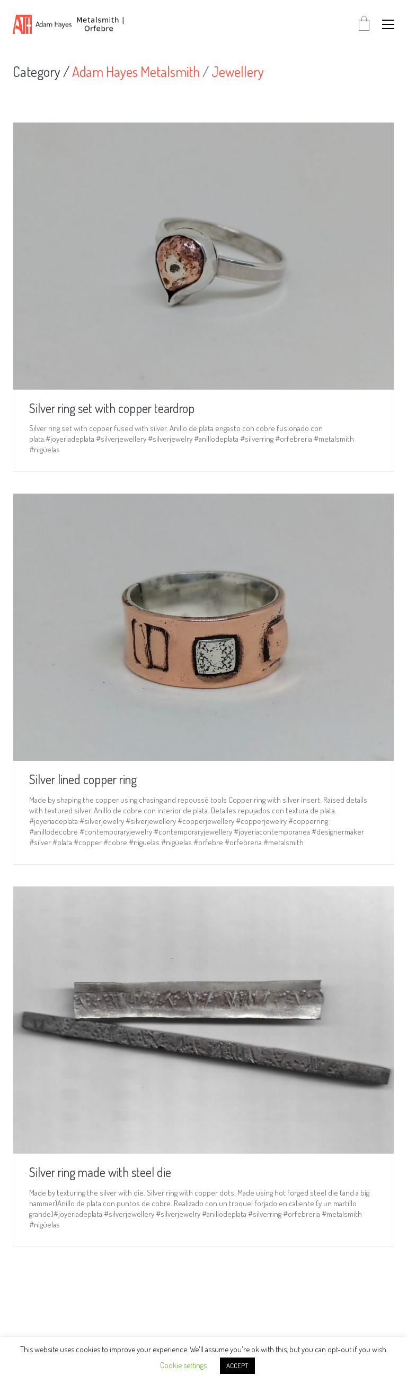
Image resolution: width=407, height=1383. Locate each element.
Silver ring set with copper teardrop (111, 408)
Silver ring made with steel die (100, 1172)
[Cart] (364, 24)
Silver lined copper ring (83, 779)
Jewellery (237, 72)
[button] (388, 24)
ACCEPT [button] (237, 1365)
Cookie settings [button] (183, 1365)
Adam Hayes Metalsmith (136, 72)
